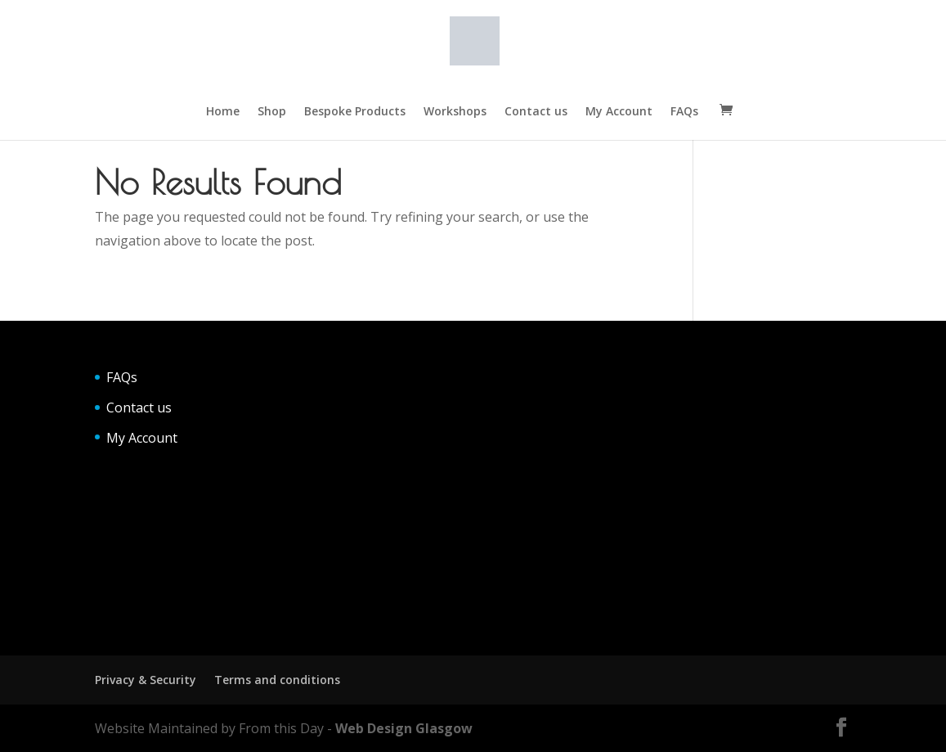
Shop (272, 112)
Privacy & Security (145, 679)
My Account (618, 112)
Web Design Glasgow (404, 728)
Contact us (535, 112)
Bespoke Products (355, 112)
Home (223, 112)
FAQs (684, 112)
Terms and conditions (277, 679)
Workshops (455, 112)
